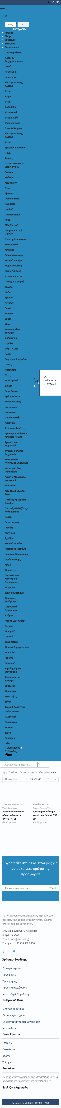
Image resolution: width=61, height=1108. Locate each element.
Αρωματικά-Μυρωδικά (11, 444)
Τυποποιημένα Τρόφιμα (12, 679)
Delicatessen (12, 711)
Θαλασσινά (11, 338)
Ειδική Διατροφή (14, 255)
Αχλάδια (9, 538)
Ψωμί (7, 101)
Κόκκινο (9, 302)
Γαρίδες (9, 343)
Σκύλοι (8, 385)
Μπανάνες (10, 570)
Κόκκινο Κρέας (13, 401)
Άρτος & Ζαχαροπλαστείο (14, 59)
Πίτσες (8, 364)
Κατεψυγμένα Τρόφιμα (12, 331)
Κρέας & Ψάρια (13, 396)
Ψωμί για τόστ (12, 123)
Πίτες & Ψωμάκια (14, 128)
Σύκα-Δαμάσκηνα (14, 592)
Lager (8, 318)
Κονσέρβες (11, 696)
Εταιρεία (10, 43)
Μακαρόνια (11, 691)
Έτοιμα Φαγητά (13, 276)
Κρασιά (9, 297)
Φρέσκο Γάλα (12, 198)
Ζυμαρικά (10, 685)
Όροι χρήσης (9, 981)
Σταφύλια (10, 587)
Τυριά (8, 732)
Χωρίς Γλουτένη (13, 265)
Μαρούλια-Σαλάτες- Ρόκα (15, 492)
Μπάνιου (9, 249)
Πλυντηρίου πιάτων (15, 239)
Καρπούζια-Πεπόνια (15, 548)
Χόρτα (8, 517)
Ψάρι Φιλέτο (11, 348)
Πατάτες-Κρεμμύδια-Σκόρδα (16, 501)
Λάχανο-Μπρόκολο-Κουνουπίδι (16, 479)
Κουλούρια (11, 71)
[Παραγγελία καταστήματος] (16, 779)
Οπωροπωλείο (12, 417)
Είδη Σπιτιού (11, 225)
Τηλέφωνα (8, 1062)
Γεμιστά (9, 657)
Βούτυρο (9, 177)
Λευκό (8, 308)
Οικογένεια (8, 1049)
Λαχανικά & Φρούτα (16, 359)
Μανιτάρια (10, 485)
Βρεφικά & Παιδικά (15, 147)
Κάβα (8, 292)
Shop (8, 36)
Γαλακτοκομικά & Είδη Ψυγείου (14, 165)
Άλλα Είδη (10, 107)
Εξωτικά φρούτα (14, 543)
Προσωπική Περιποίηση (11, 608)
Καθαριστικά (12, 244)
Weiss (8, 324)
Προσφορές (9, 974)
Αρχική (9, 32)
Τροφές (9, 158)
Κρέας (8, 354)
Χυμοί (8, 219)
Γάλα (7, 188)
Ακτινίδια (10, 533)
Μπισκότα (10, 652)
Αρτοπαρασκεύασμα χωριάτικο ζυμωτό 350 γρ (45, 815)
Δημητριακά (11, 641)
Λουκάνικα (10, 412)
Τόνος (8, 701)
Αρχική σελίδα (10, 772)
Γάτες (8, 375)
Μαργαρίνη (11, 182)
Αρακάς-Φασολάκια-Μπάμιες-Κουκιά (16, 435)
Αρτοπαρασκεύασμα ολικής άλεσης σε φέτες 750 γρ (13, 815)
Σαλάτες (9, 287)
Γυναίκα (9, 626)
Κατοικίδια (10, 369)
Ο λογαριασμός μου (13, 1008)
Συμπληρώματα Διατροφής (13, 670)
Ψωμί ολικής (11, 117)
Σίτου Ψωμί (11, 112)
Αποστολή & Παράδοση (15, 994)
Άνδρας (9, 615)
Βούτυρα (9, 172)
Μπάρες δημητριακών (17, 647)
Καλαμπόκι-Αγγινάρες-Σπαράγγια (16, 461)
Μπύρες (9, 313)
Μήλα (8, 564)
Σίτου (7, 91)
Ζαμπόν (9, 727)
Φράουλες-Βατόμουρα (11, 600)
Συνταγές (10, 39)
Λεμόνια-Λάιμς (13, 559)
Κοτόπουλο (11, 407)
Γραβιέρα (10, 738)
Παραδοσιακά (12, 214)
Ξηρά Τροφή (11, 380)
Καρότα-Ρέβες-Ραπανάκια (13, 470)
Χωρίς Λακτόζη (13, 271)
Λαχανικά (10, 422)
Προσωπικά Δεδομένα (14, 987)
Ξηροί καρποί (12, 522)
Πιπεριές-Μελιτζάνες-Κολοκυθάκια (16, 510)
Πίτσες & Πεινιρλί (14, 281)
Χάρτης (6, 1055)
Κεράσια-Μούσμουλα (16, 554)
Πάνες (8, 152)
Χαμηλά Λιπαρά (13, 260)
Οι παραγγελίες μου (13, 1015)
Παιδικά (9, 209)
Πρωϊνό (9, 636)
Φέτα (7, 743)
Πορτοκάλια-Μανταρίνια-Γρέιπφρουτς (12, 579)
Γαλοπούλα (11, 722)
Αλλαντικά (10, 716)
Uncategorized (13, 52)
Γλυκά (8, 66)
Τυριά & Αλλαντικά (15, 707)
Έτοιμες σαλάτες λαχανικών (14, 452)
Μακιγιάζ (9, 631)
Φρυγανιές (10, 77)
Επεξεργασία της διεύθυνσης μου (21, 1021)
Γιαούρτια (10, 204)
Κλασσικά (10, 663)
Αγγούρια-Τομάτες (15, 428)
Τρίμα (8, 96)
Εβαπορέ (9, 193)
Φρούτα (9, 527)
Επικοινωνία (12, 47)
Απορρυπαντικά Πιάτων (13, 232)
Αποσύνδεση (9, 1028)
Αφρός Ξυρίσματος (15, 620)
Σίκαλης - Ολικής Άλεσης (14, 84)
